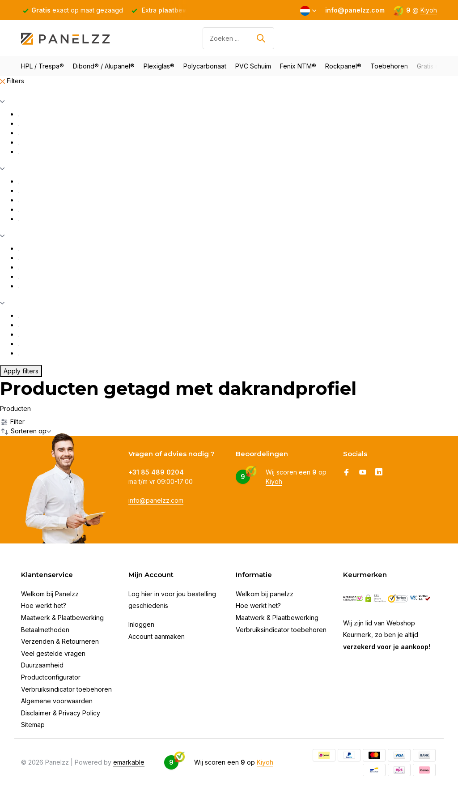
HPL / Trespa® (42, 66)
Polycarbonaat (204, 66)
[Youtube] (362, 472)
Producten (15, 408)
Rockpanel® (343, 66)
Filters (12, 81)
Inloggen (141, 624)
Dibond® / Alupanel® (104, 66)
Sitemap (33, 724)
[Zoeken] (238, 38)
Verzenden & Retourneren (60, 641)
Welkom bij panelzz (264, 594)
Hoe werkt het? (43, 605)
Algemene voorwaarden (57, 701)
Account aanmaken (156, 636)
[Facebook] (346, 472)
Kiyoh (428, 10)
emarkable (128, 762)
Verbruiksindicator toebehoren (66, 689)
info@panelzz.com (155, 500)
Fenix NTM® (298, 66)
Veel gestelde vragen (53, 653)
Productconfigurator (51, 677)
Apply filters (21, 371)
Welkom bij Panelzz (50, 594)
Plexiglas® (159, 66)
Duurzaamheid (42, 665)
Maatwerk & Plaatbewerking (62, 617)
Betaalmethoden (45, 629)
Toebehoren (389, 66)
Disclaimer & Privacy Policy (60, 713)
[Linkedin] (378, 472)
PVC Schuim (253, 66)
